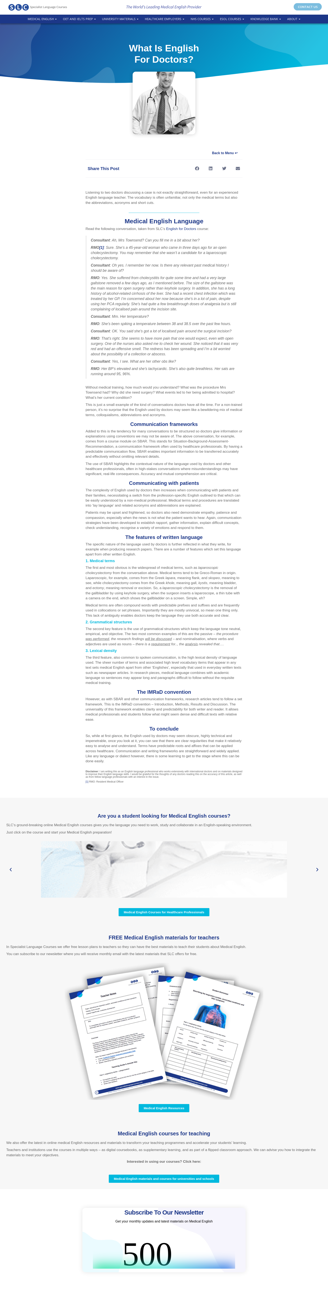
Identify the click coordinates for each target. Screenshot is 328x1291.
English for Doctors (181, 229)
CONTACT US (308, 7)
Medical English (42, 19)
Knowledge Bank (265, 19)
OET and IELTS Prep (79, 19)
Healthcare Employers (164, 19)
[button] (197, 168)
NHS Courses (202, 19)
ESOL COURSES (232, 19)
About (293, 19)
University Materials (120, 19)
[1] (87, 781)
